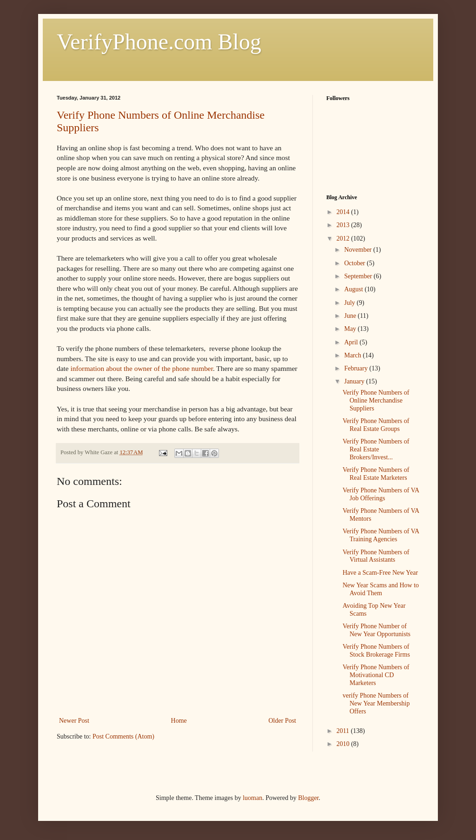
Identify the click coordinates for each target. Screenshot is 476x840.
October (355, 263)
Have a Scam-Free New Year (380, 572)
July (350, 302)
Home (179, 720)
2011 (344, 730)
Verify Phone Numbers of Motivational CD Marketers (376, 675)
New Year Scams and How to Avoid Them (381, 589)
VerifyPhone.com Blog (159, 41)
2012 (344, 238)
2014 (344, 211)
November (358, 249)
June (350, 315)
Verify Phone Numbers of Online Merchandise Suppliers (376, 400)
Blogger (308, 797)
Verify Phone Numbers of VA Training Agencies (381, 535)
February (356, 368)
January (355, 381)
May (350, 328)
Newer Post (74, 720)
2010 (344, 743)
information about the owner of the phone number (141, 368)
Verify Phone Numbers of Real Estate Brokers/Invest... (376, 449)
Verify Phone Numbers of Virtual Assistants (376, 556)
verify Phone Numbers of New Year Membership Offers (376, 703)
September (358, 276)
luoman (252, 797)
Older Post (283, 720)
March (353, 355)
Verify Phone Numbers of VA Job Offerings (381, 494)
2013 (344, 225)
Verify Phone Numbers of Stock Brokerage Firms (376, 650)
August (354, 289)
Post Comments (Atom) (123, 736)
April (351, 342)
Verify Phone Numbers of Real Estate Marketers (376, 473)
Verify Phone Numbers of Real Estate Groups (376, 424)
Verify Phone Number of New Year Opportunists (376, 630)
